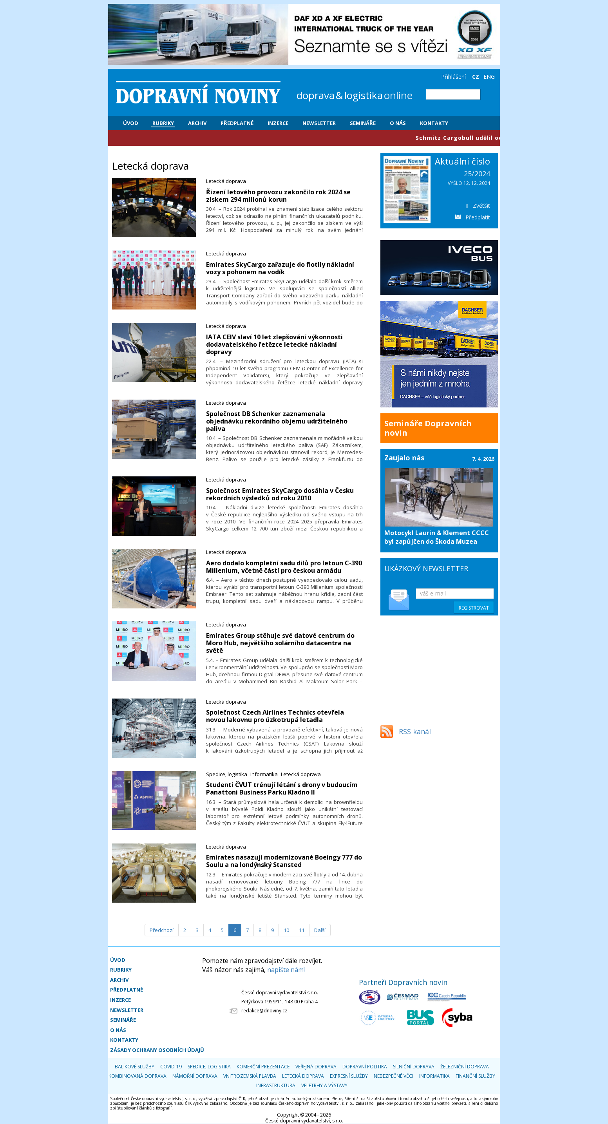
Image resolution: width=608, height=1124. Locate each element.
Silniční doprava (413, 1066)
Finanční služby (475, 1076)
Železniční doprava (464, 1066)
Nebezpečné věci (393, 1076)
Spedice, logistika (226, 774)
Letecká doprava (226, 181)
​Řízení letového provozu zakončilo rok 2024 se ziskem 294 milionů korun (278, 196)
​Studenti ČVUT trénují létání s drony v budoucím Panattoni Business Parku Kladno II (282, 788)
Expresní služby (349, 1076)
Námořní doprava (194, 1076)
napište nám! (286, 969)
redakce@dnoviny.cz (264, 1010)
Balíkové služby (134, 1066)
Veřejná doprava (316, 1066)
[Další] (320, 930)
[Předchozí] (162, 930)
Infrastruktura (275, 1085)
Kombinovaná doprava (137, 1076)
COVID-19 (171, 1066)
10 (286, 930)
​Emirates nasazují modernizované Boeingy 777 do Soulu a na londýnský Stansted (284, 861)
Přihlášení (453, 76)
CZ (475, 76)
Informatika (264, 774)
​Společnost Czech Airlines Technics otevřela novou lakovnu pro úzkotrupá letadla (275, 716)
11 (301, 930)
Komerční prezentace (263, 1066)
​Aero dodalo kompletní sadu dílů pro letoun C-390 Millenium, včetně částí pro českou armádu (284, 567)
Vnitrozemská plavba (249, 1076)
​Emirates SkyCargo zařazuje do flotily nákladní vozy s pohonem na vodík (280, 268)
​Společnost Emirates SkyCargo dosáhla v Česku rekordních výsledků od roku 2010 (280, 494)
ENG (489, 76)
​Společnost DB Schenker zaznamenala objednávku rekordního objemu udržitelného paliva (276, 421)
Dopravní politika (364, 1066)
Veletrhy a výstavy (324, 1085)
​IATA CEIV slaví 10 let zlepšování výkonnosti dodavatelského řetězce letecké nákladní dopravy (274, 344)
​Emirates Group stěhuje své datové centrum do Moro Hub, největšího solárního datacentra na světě (280, 643)
